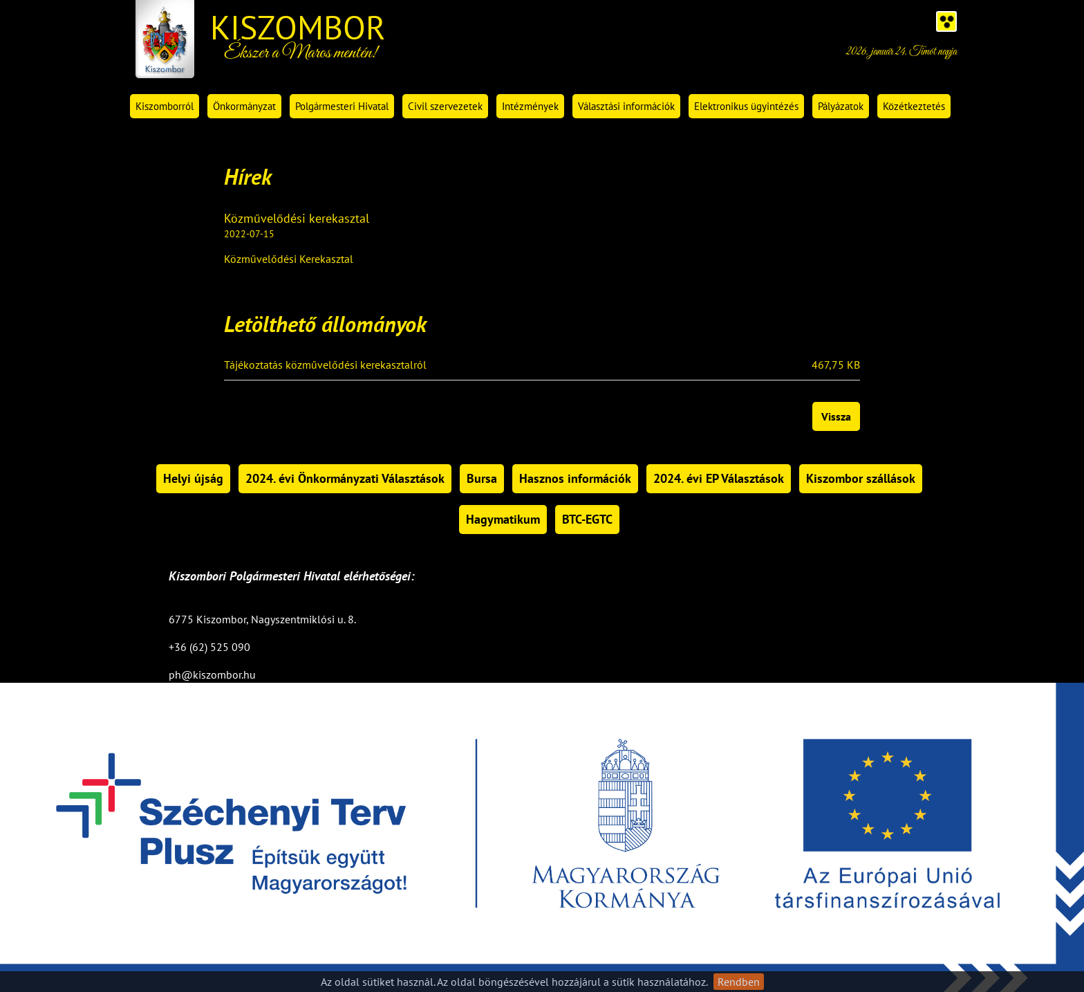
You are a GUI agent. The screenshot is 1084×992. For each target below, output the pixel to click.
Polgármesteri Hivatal (342, 106)
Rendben (739, 982)
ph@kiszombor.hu (212, 674)
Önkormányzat (244, 106)
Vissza (836, 416)
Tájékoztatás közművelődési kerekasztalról (325, 365)
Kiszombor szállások (860, 478)
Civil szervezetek (445, 106)
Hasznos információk (575, 478)
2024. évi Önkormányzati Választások (345, 478)
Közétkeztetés (914, 106)
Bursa (482, 478)
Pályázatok (840, 106)
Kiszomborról (165, 106)
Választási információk (626, 106)
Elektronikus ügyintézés (746, 106)
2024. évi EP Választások (718, 478)
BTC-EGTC (587, 519)
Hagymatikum (503, 519)
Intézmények (530, 106)
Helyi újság (193, 478)
